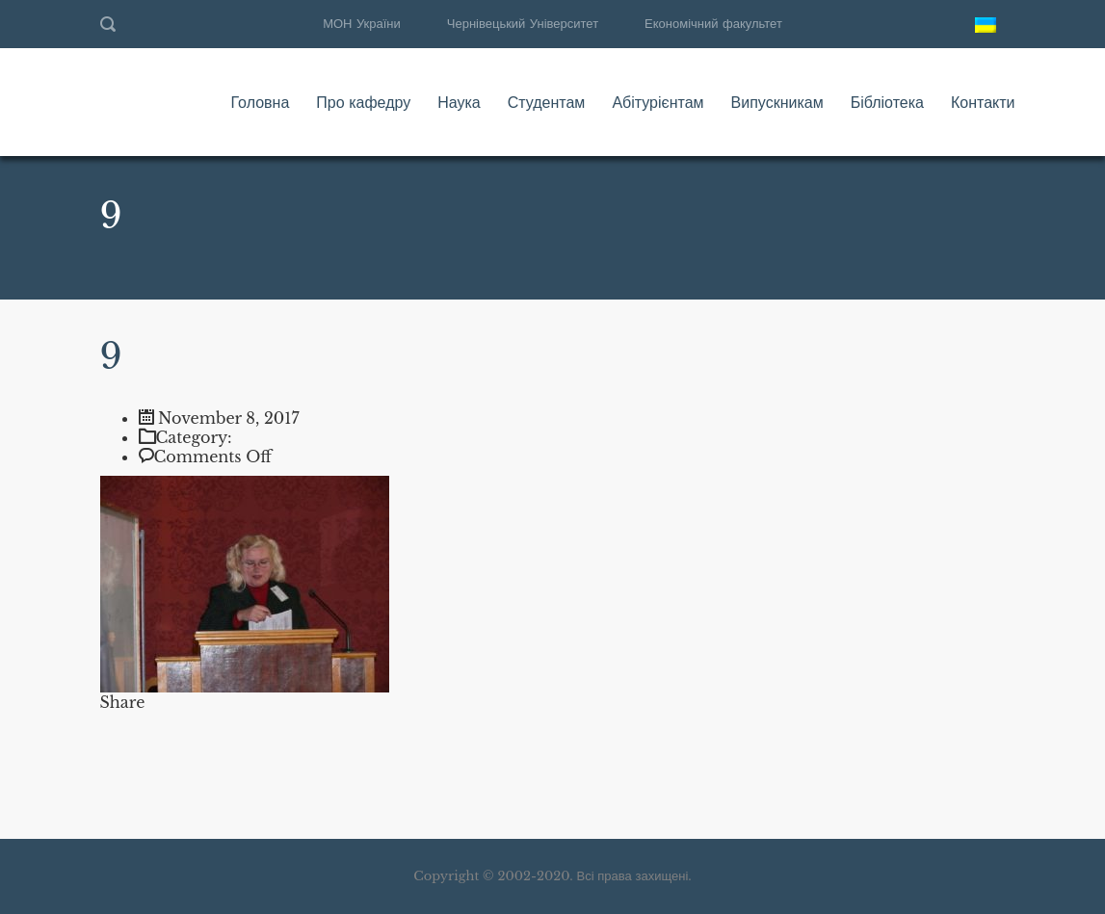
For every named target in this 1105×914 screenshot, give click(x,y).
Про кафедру (363, 102)
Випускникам (777, 102)
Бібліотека (887, 102)
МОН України (362, 23)
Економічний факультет (713, 23)
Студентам (547, 102)
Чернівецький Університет (522, 23)
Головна (259, 102)
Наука (459, 102)
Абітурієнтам (657, 102)
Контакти (983, 102)
